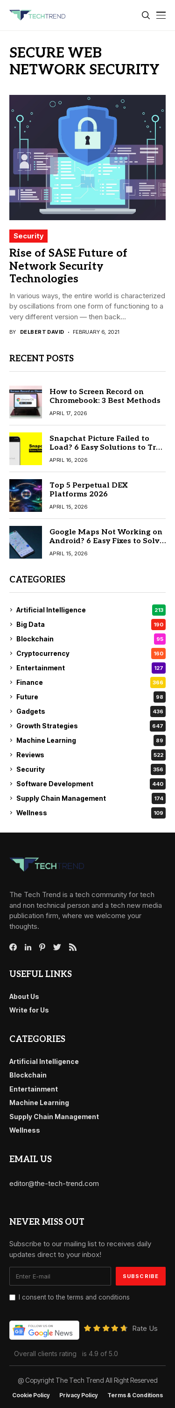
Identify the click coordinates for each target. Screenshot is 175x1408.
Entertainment (91, 668)
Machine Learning (91, 740)
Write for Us (29, 1010)
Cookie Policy (31, 1395)
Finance (91, 682)
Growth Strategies (91, 726)
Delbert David (42, 332)
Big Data (91, 624)
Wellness (91, 813)
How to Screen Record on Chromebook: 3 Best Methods (105, 396)
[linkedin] (28, 947)
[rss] (73, 947)
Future (91, 697)
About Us (24, 996)
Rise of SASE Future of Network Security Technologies (68, 266)
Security (28, 235)
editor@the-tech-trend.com (54, 1183)
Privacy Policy (78, 1395)
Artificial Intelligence (91, 610)
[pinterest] (42, 947)
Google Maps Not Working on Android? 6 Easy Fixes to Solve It (106, 541)
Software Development (91, 784)
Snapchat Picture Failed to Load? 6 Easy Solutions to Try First (104, 447)
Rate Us (145, 1328)
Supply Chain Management (91, 798)
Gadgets (91, 711)
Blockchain (91, 639)
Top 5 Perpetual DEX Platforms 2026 (88, 490)
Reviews (91, 755)
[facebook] (13, 947)
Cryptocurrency (91, 653)
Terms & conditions (135, 1395)
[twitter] (57, 947)
